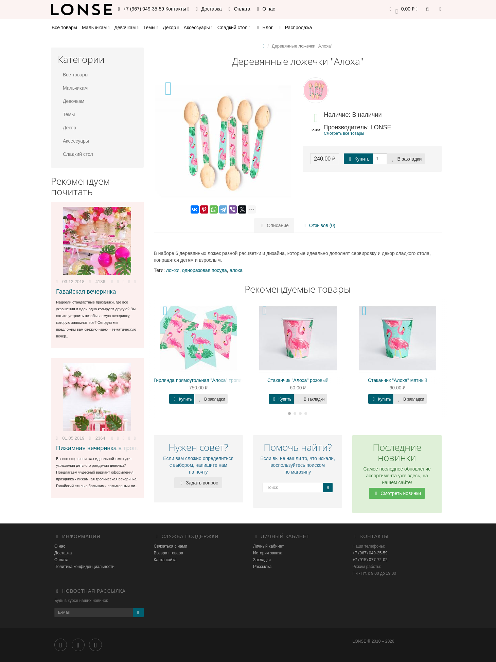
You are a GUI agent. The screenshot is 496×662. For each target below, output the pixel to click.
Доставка (208, 9)
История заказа (267, 553)
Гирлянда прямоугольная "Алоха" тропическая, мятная (214, 380)
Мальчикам (95, 27)
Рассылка (262, 566)
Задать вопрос (198, 482)
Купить (358, 159)
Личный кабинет (268, 546)
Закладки (262, 559)
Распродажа (295, 27)
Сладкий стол (233, 27)
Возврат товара (168, 553)
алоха (236, 270)
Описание (274, 225)
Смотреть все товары (344, 133)
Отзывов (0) (318, 225)
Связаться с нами (170, 546)
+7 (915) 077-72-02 (370, 559)
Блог (264, 27)
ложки (172, 270)
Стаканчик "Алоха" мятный (397, 380)
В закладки (406, 159)
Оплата (238, 9)
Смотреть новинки (397, 493)
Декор (171, 27)
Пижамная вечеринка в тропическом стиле (117, 448)
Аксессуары (198, 27)
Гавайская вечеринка (86, 291)
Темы (150, 27)
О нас (265, 9)
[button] (402, 9)
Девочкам (126, 27)
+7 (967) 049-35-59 (370, 553)
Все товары (64, 27)
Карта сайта (165, 559)
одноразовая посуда (204, 270)
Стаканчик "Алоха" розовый (298, 380)
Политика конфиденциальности (84, 566)
